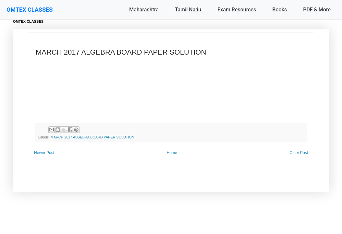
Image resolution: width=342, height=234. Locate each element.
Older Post (298, 152)
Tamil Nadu (188, 9)
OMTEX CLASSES (29, 9)
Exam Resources (236, 9)
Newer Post (44, 152)
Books (279, 9)
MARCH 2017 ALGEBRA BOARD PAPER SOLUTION (92, 137)
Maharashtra (144, 9)
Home (172, 152)
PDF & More (317, 9)
